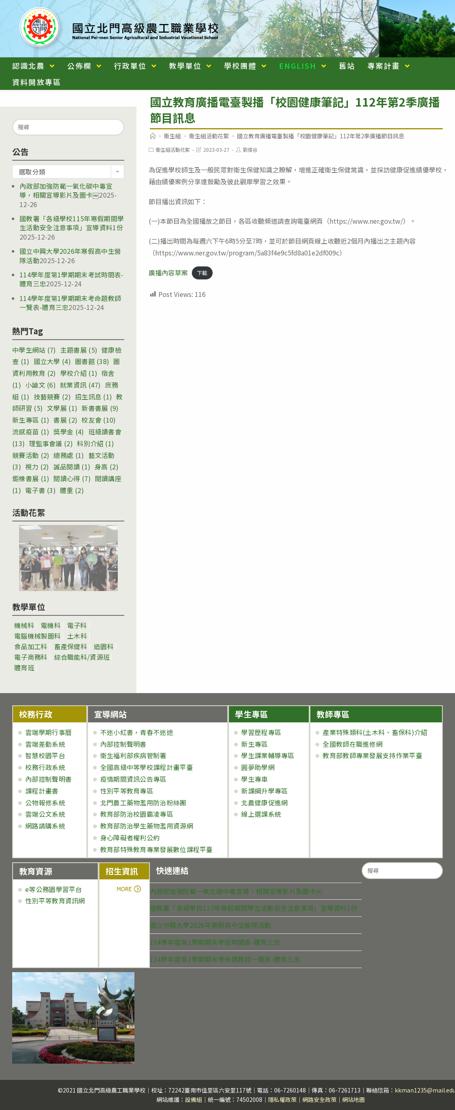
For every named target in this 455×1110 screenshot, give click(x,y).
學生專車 (254, 779)
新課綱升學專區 (264, 791)
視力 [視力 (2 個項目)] (37, 466)
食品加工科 (31, 646)
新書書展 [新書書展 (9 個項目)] (100, 408)
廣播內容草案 (168, 272)
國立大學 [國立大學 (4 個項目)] (52, 361)
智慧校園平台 (45, 755)
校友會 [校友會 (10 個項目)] (98, 420)
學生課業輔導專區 (267, 755)
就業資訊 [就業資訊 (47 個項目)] (80, 385)
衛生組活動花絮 (173, 149)
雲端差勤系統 (45, 744)
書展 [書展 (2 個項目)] (65, 420)
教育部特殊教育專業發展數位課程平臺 (156, 849)
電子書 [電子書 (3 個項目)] (40, 490)
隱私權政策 (282, 1099)
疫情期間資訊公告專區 (133, 779)
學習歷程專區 (261, 732)
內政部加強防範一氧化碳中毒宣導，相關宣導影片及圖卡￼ (66, 190)
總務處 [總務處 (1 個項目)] (68, 455)
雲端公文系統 (45, 814)
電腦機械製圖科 (37, 636)
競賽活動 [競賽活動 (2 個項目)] (30, 455)
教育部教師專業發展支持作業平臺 (372, 755)
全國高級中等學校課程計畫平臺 (146, 767)
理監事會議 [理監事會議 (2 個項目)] (51, 443)
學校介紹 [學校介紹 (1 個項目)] (78, 373)
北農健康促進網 (264, 802)
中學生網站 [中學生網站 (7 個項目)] (34, 350)
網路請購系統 (45, 826)
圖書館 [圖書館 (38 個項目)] (92, 361)
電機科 (51, 625)
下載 (202, 273)
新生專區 (254, 744)
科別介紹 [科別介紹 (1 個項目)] (95, 443)
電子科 (77, 625)
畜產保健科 (71, 646)
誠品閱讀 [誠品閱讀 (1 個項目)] (71, 466)
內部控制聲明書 (48, 779)
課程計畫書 (42, 791)
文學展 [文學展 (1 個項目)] (62, 408)
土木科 (77, 636)
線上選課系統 (261, 814)
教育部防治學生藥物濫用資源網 (146, 826)
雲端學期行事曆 (48, 732)
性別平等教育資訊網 (55, 900)
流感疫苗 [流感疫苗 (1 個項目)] (30, 431)
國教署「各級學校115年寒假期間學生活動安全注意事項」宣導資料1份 (72, 223)
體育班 (24, 667)
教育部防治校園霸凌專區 (136, 814)
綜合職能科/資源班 (82, 657)
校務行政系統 (45, 767)
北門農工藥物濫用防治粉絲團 (143, 802)
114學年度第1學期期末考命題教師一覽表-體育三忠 (225, 959)
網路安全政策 (319, 1099)
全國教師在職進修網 (352, 744)
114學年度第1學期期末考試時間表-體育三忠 (215, 942)
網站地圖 (353, 1099)
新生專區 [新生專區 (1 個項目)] (30, 420)
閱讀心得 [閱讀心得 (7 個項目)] (71, 478)
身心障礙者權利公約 (130, 837)
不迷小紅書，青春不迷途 (136, 732)
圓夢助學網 (258, 767)
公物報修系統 (45, 802)
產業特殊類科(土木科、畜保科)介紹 (375, 732)
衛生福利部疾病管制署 (133, 755)
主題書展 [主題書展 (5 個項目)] (78, 350)
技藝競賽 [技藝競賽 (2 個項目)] (52, 396)
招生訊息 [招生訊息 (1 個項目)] (93, 396)
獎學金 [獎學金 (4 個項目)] (68, 431)
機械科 (24, 625)
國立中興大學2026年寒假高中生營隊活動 (210, 925)
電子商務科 (31, 657)
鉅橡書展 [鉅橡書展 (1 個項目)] (30, 478)
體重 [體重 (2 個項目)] (72, 490)
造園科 (104, 646)
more (128, 889)
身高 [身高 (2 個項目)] (107, 466)
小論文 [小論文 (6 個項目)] (40, 385)
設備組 (193, 1099)
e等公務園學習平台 (53, 889)
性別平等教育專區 (126, 791)
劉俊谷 (250, 149)
